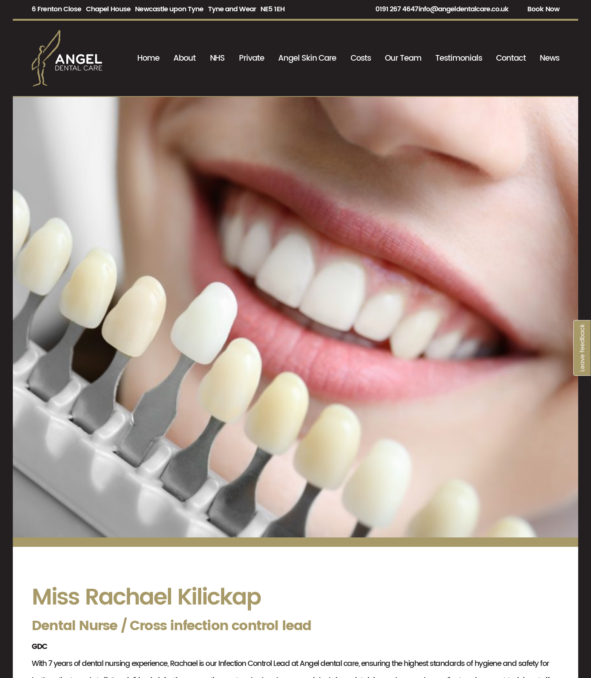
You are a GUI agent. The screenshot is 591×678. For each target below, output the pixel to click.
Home (148, 58)
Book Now (543, 9)
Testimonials (458, 58)
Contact (511, 58)
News (549, 58)
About (184, 58)
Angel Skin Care (307, 58)
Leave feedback (582, 267)
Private (251, 58)
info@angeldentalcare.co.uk (463, 9)
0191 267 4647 (396, 9)
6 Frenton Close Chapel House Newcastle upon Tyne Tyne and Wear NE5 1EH (158, 9)
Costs (361, 58)
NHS (217, 58)
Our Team (403, 58)
